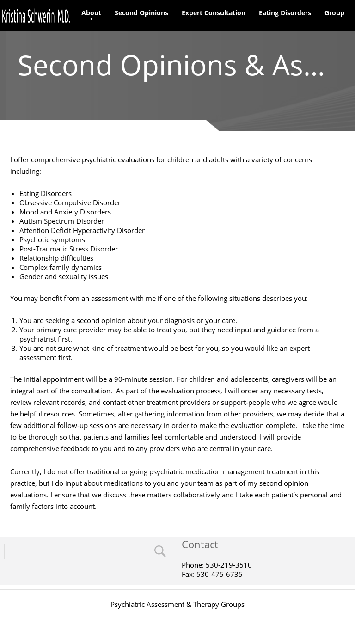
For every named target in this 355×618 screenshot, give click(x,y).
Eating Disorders (285, 12)
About (91, 12)
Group (334, 12)
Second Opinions (141, 12)
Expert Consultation (213, 12)
